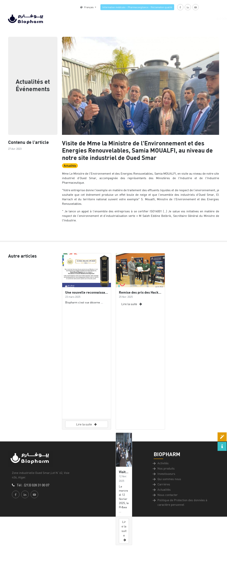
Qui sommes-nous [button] (201, 18)
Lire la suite (86, 424)
